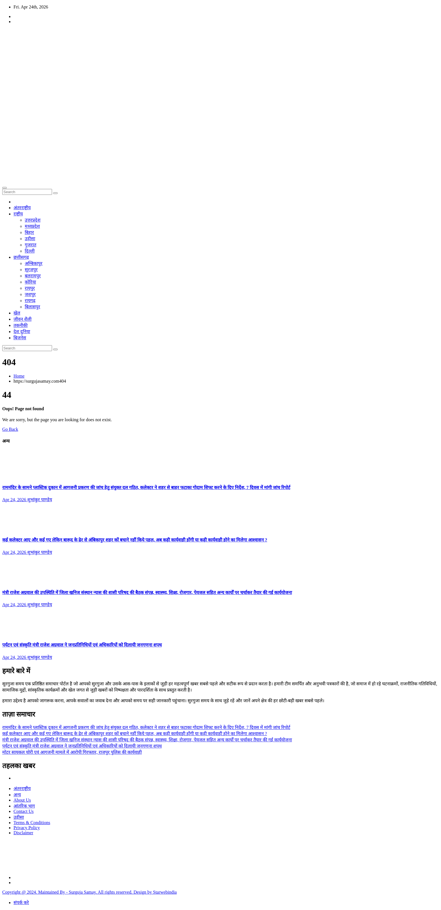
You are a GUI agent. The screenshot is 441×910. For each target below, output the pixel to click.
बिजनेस (20, 337)
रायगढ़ (30, 300)
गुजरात (30, 244)
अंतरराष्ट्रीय (22, 207)
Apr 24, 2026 (14, 499)
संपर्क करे (21, 902)
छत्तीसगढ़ (21, 257)
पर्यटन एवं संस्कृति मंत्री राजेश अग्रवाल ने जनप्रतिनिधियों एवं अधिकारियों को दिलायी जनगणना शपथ (82, 645)
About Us (22, 800)
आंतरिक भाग (24, 806)
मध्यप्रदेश (32, 226)
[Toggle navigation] (4, 188)
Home (19, 376)
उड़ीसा (30, 238)
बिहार (29, 232)
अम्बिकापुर (33, 263)
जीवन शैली (23, 319)
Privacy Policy (27, 827)
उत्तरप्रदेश (32, 220)
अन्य (17, 794)
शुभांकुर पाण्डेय (39, 499)
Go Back (10, 429)
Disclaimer (23, 832)
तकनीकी (21, 325)
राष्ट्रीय (18, 213)
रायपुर (30, 288)
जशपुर (30, 294)
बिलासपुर (32, 306)
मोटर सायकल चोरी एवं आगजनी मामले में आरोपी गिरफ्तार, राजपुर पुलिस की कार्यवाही (72, 752)
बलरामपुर (33, 275)
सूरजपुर (31, 269)
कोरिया (30, 282)
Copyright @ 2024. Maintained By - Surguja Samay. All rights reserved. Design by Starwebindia (89, 892)
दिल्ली (30, 251)
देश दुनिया (22, 331)
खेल (17, 313)
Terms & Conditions (32, 822)
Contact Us (24, 811)
